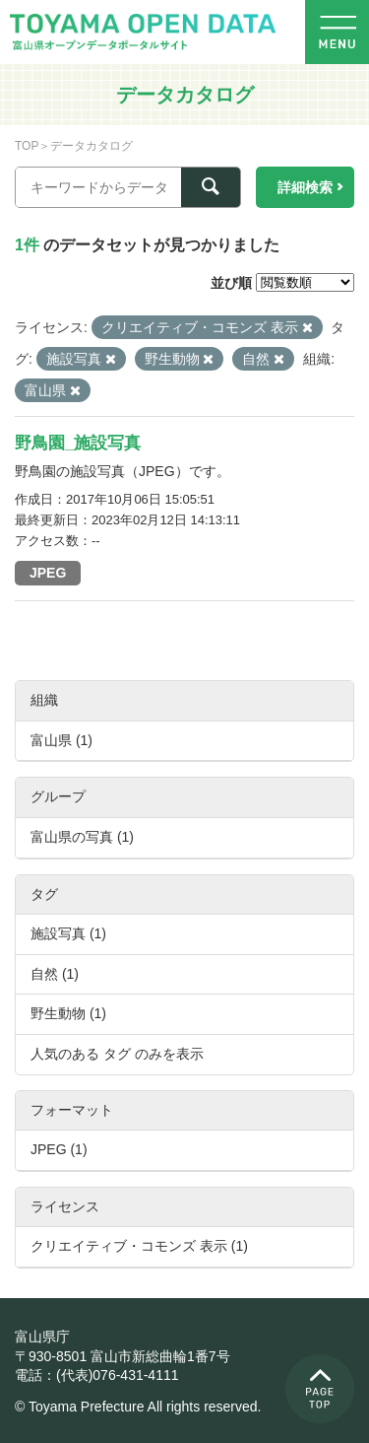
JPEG (48, 573)
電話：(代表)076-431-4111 (97, 1375)
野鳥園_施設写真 (78, 443)
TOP (26, 146)
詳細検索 (305, 187)
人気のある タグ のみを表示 (117, 1054)
